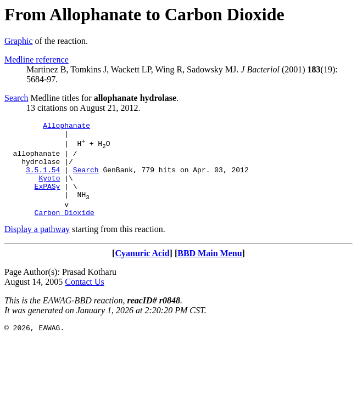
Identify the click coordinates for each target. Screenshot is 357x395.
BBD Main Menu (209, 271)
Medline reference (36, 59)
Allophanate (66, 127)
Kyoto (49, 189)
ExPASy (47, 199)
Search (16, 98)
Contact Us (84, 299)
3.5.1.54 (43, 179)
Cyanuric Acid (142, 271)
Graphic (18, 41)
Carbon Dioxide (64, 230)
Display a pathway (37, 247)
